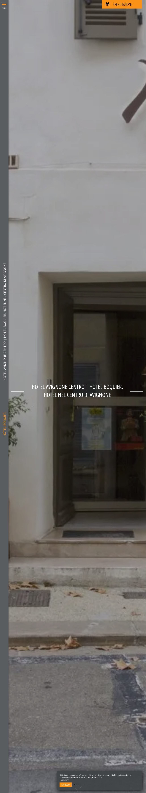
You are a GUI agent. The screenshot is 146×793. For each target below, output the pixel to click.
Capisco (65, 784)
